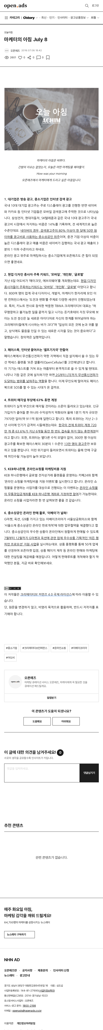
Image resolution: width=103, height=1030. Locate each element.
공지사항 (27, 970)
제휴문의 (43, 970)
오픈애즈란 (10, 970)
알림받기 (51, 697)
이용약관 (8, 1023)
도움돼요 (37, 721)
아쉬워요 (66, 721)
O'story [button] (30, 17)
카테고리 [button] (12, 18)
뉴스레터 (9, 975)
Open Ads (15, 5)
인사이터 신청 (61, 970)
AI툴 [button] (93, 17)
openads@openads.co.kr (27, 1010)
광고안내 (25, 975)
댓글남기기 (89, 772)
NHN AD (12, 959)
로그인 (95, 5)
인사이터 (62, 17)
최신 (43, 17)
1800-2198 (29, 1005)
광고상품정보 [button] (78, 17)
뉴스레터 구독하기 (19, 934)
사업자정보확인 (46, 990)
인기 (51, 17)
